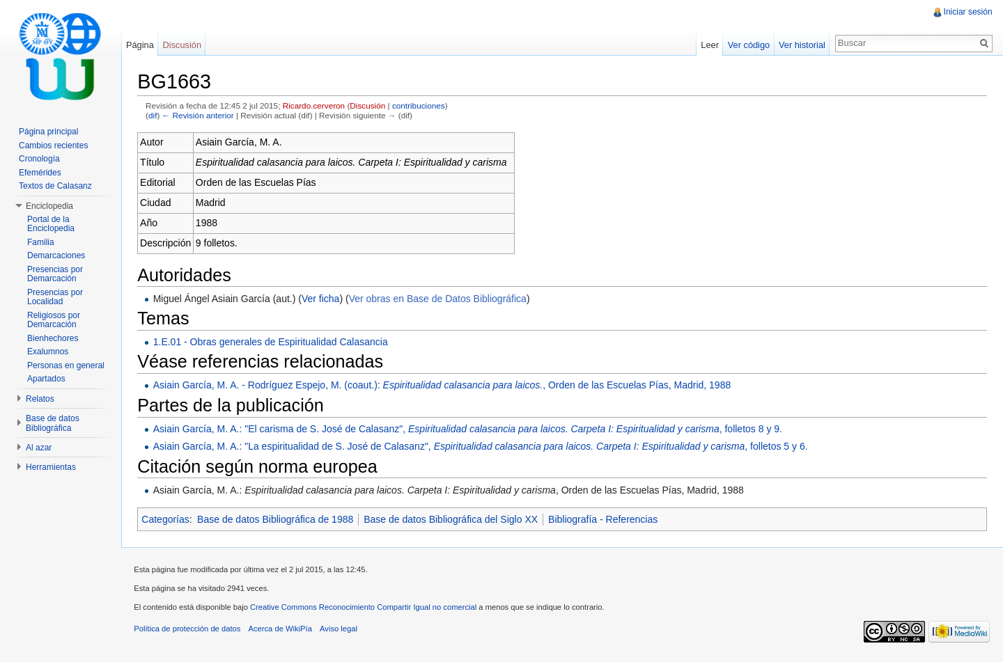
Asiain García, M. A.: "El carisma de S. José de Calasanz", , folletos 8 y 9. (469, 429)
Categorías (168, 519)
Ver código (747, 45)
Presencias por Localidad (55, 297)
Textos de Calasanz (55, 186)
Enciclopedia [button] (49, 206)
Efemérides (40, 173)
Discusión (370, 106)
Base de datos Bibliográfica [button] (52, 423)
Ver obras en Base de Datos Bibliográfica (440, 298)
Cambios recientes (53, 145)
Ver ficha (323, 298)
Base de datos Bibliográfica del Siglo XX (453, 519)
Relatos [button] (40, 399)
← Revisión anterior (200, 115)
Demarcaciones (56, 255)
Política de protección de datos (190, 630)
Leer (709, 45)
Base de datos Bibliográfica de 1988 (278, 519)
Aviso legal (341, 630)
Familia (40, 242)
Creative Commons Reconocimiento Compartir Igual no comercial (366, 609)
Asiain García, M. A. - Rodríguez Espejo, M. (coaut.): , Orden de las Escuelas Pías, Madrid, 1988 (444, 385)
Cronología (39, 159)
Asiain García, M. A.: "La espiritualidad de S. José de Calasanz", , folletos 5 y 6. (482, 446)
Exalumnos (47, 351)
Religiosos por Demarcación (53, 320)
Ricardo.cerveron (316, 106)
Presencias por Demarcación (55, 274)
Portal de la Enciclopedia (51, 224)
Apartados (46, 379)
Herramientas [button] (51, 467)
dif (155, 115)
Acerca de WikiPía (282, 630)
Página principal (48, 131)
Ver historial (801, 45)
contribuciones (421, 106)
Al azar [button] (39, 447)
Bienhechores (52, 338)
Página (141, 45)
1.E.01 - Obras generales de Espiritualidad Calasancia (272, 342)
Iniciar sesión (967, 12)
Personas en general (65, 365)
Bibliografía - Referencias (605, 519)
